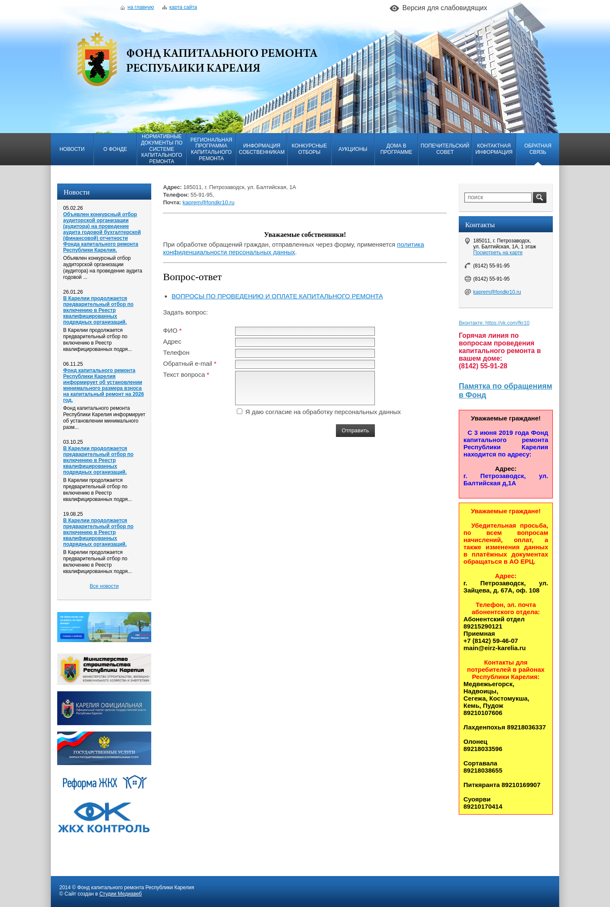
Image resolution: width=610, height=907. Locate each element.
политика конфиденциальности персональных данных (293, 248)
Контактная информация (494, 149)
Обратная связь (538, 149)
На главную (137, 7)
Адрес (172, 341)
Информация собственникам (262, 149)
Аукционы (352, 149)
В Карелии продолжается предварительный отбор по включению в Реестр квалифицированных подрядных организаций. (98, 310)
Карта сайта (179, 7)
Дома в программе (396, 149)
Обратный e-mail (187, 363)
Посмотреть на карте (498, 253)
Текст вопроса (184, 374)
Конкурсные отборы (309, 149)
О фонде (115, 149)
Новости (71, 149)
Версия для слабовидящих (444, 7)
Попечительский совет (445, 149)
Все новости (104, 586)
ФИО (170, 330)
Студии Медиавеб (120, 894)
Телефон (176, 352)
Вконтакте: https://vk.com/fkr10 (494, 323)
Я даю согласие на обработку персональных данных (323, 411)
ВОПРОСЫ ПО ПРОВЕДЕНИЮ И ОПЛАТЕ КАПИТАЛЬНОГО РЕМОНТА (277, 296)
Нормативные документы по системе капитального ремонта (162, 149)
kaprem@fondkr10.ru (208, 202)
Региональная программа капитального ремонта (211, 149)
